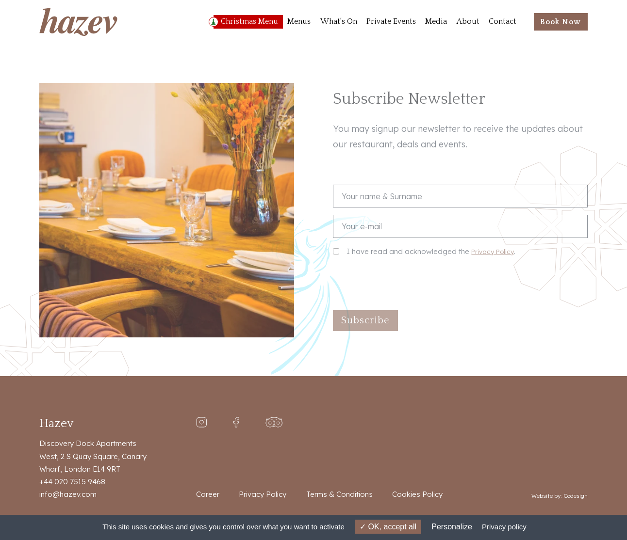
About (468, 21)
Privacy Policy (492, 251)
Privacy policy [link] (504, 527)
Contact (502, 21)
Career (207, 494)
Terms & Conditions (339, 494)
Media (436, 21)
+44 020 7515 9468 (72, 481)
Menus (299, 21)
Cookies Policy (417, 494)
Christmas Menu (249, 21)
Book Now (560, 22)
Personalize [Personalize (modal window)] (451, 527)
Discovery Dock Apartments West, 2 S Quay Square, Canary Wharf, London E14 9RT (93, 456)
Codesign (575, 495)
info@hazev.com (68, 494)
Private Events (391, 21)
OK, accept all (388, 527)
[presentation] (406, 284)
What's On (338, 21)
